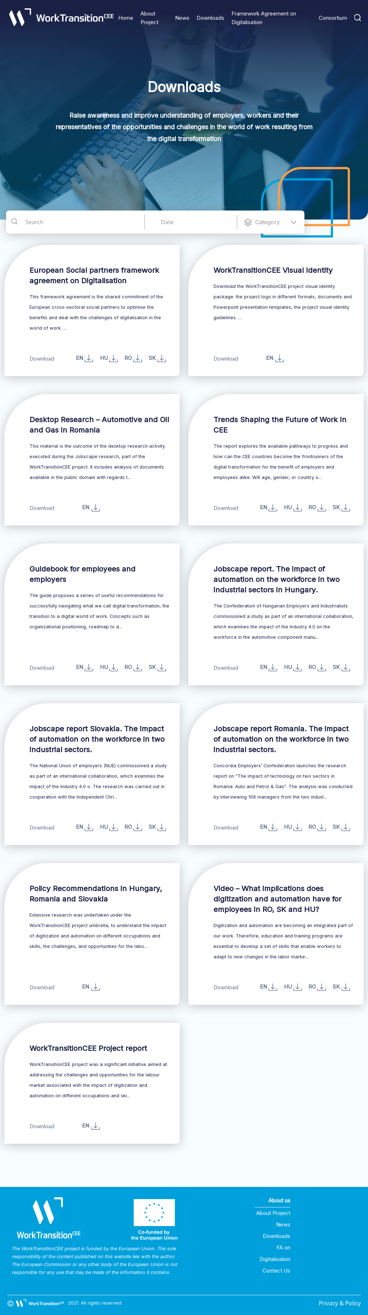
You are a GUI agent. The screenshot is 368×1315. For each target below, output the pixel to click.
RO (133, 358)
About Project (273, 1213)
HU (109, 358)
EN (84, 358)
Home (125, 17)
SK (157, 667)
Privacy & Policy (340, 1303)
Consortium (333, 17)
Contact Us (276, 1270)
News (182, 17)
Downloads (210, 17)
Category (267, 222)
